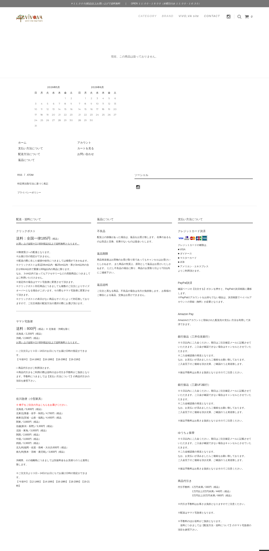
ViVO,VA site (189, 16)
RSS (19, 173)
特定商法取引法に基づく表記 (34, 179)
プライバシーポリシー (30, 185)
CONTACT (212, 16)
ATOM (28, 173)
